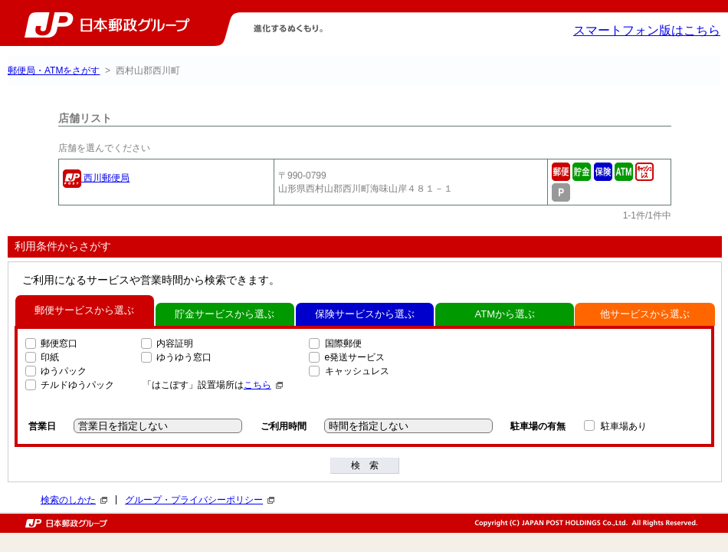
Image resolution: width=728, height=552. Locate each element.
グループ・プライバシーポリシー (199, 500)
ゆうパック (64, 371)
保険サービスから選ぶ (365, 314)
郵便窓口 (59, 343)
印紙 (50, 357)
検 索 (365, 465)
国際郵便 (343, 343)
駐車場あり (624, 426)
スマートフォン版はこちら (646, 30)
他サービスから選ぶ (645, 314)
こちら (263, 385)
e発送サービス (355, 357)
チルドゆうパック (77, 385)
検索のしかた (74, 500)
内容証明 (174, 343)
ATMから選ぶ (505, 314)
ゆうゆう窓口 (184, 357)
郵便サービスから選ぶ (84, 310)
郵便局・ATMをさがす (54, 70)
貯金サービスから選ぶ (224, 314)
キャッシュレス (357, 371)
